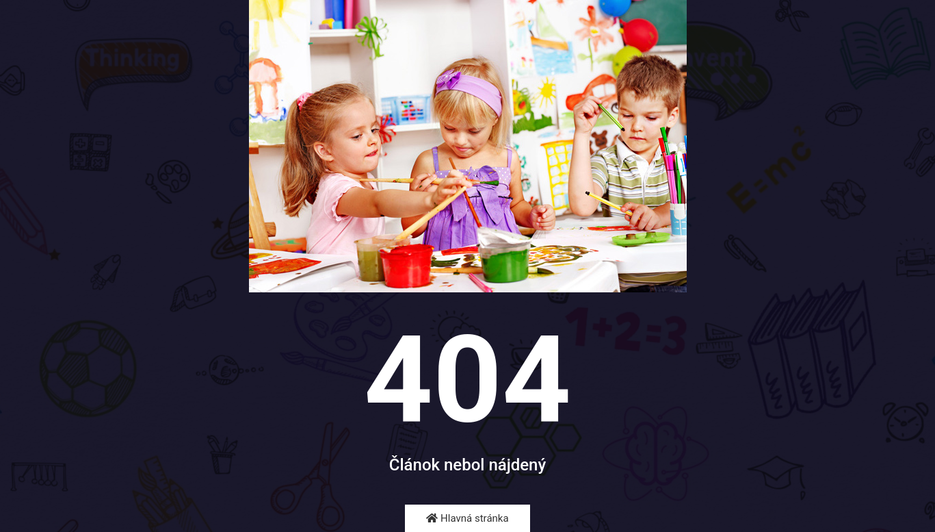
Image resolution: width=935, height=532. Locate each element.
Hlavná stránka (467, 518)
